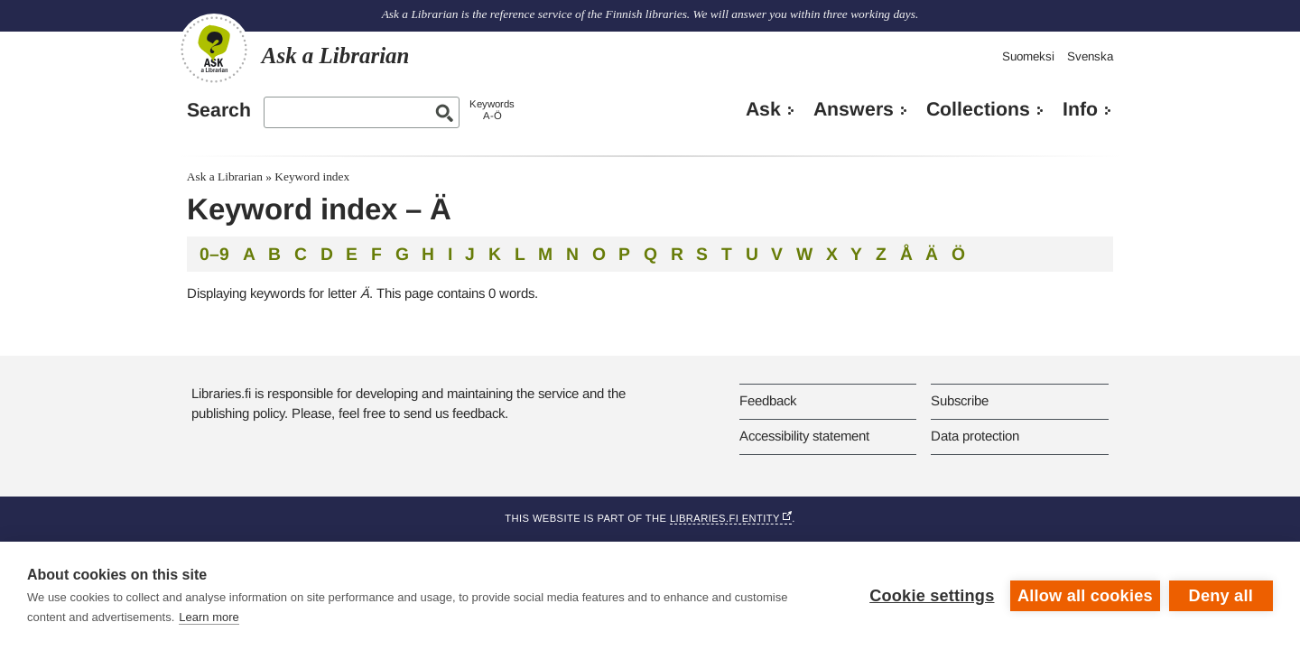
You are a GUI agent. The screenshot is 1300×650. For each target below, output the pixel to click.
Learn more (208, 617)
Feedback (767, 400)
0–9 (214, 254)
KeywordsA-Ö (492, 109)
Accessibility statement (804, 435)
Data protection (975, 435)
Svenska (1090, 56)
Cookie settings (931, 596)
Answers (853, 109)
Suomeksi (1028, 56)
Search (219, 110)
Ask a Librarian (225, 176)
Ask (763, 109)
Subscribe (960, 400)
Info (1080, 109)
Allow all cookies (1085, 596)
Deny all (1221, 596)
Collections (978, 109)
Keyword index (311, 176)
